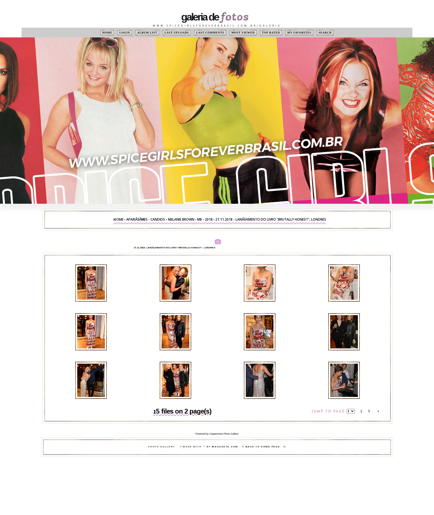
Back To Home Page (263, 446)
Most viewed (243, 32)
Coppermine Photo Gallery (224, 433)
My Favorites (299, 32)
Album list (147, 32)
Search (325, 32)
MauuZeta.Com (225, 446)
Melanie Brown (181, 219)
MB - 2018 (205, 219)
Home (107, 32)
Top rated (271, 32)
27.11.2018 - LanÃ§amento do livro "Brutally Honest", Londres (270, 219)
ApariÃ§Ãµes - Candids (145, 219)
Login (124, 32)
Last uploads (176, 32)
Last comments (210, 32)
